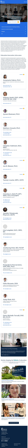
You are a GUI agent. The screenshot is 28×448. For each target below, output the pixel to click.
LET (13, 33)
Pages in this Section (13, 22)
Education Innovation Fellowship (13, 29)
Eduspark (13, 31)
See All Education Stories (13, 428)
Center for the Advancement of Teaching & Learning (13, 26)
